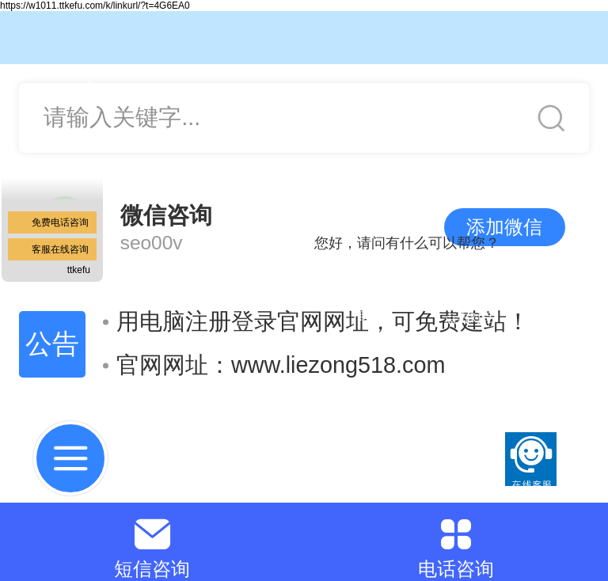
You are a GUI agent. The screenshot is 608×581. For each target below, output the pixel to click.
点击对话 (469, 318)
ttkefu (78, 269)
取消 (371, 317)
